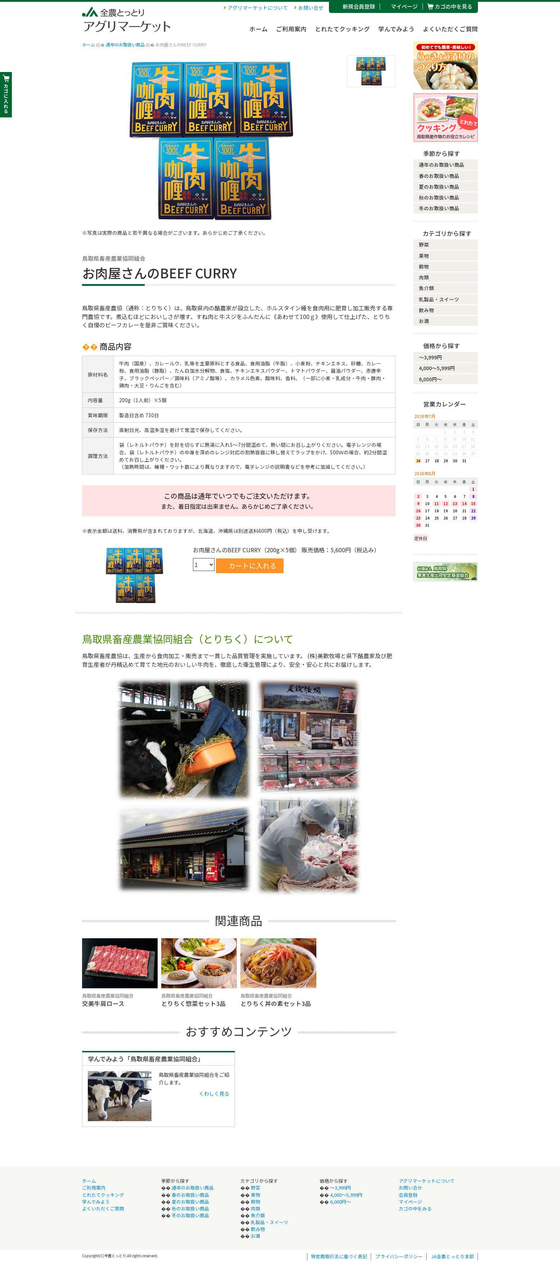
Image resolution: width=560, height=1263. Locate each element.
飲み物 (426, 310)
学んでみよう (396, 28)
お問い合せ (311, 7)
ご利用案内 (291, 28)
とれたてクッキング (342, 28)
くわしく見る (214, 1093)
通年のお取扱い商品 (125, 44)
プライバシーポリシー (399, 1256)
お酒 (424, 320)
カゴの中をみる (415, 1208)
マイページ (404, 6)
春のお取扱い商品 (439, 175)
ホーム (258, 28)
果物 (424, 255)
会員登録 (408, 1194)
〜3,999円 (430, 357)
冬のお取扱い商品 (439, 208)
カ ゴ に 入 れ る (6, 98)
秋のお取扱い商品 (439, 197)
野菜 (424, 244)
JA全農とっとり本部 (452, 1256)
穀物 (424, 266)
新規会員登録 (359, 6)
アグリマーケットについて (258, 7)
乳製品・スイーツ (439, 299)
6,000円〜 (430, 379)
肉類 (424, 277)
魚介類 (426, 288)
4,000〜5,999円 (437, 368)
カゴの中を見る (454, 6)
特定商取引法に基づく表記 (339, 1256)
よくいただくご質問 (450, 28)
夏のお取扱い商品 (439, 186)
